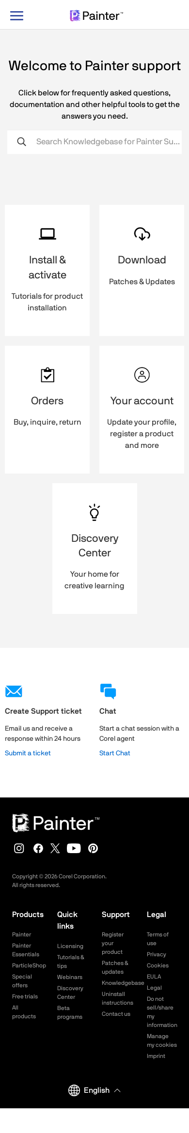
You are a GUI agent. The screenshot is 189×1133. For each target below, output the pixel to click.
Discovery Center (70, 992)
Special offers (22, 981)
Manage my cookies (162, 1040)
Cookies (158, 965)
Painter (21, 934)
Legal (154, 988)
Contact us (116, 1014)
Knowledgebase (117, 983)
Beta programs (69, 1012)
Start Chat (114, 753)
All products (24, 1012)
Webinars (69, 977)
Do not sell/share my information (162, 1012)
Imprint (156, 1056)
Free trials (25, 996)
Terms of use (158, 939)
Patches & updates (115, 967)
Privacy (156, 954)
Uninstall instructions (117, 998)
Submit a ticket (28, 753)
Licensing (70, 946)
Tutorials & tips (70, 961)
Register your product (113, 943)
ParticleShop (27, 965)
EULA (154, 977)
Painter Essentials (25, 950)
